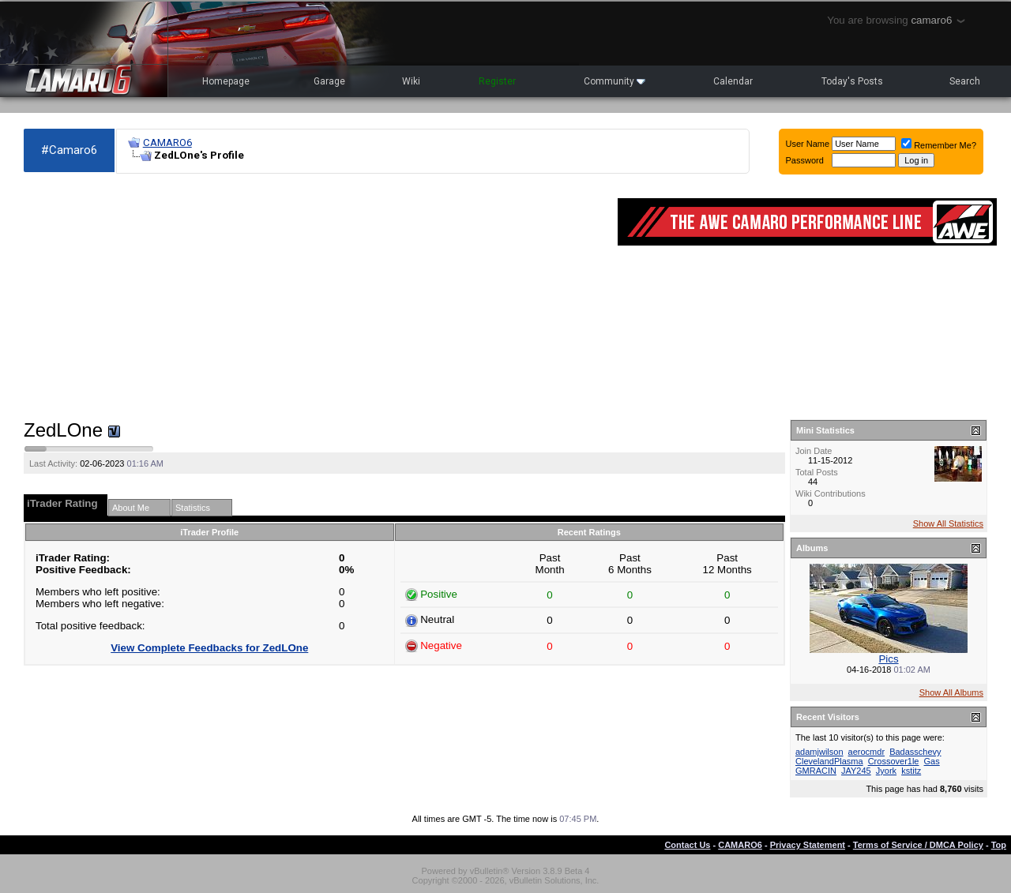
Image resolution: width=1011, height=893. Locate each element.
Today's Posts (852, 81)
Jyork (886, 770)
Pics (888, 659)
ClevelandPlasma (829, 761)
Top (998, 845)
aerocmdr (866, 751)
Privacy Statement (807, 845)
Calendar (733, 81)
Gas (932, 761)
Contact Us (687, 845)
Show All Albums (951, 692)
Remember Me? (938, 145)
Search (964, 81)
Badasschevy (915, 751)
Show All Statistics (948, 523)
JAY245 (856, 770)
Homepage (226, 81)
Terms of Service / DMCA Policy (918, 845)
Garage (329, 81)
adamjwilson (819, 751)
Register (497, 81)
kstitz (911, 770)
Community (614, 81)
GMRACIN (815, 770)
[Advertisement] (313, 296)
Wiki (411, 81)
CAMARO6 (167, 142)
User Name (808, 143)
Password (805, 160)
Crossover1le (893, 761)
